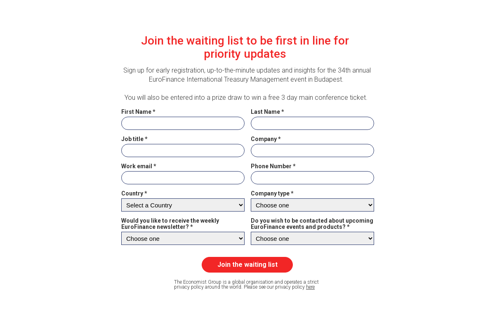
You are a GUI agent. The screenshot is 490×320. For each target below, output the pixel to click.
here (310, 287)
